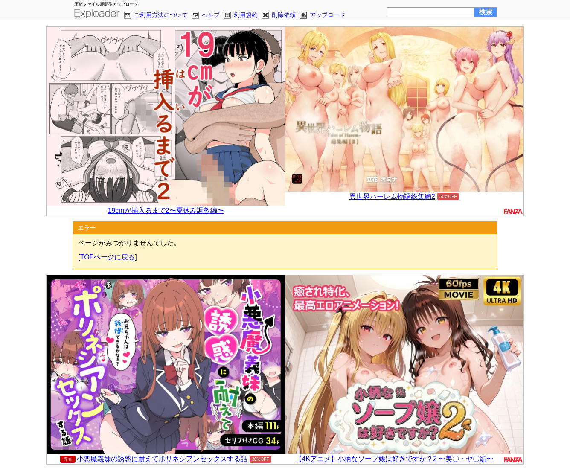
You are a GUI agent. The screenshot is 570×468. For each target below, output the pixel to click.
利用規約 (246, 15)
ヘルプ (211, 15)
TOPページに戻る (107, 257)
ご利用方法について (161, 15)
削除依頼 (284, 15)
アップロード (328, 15)
